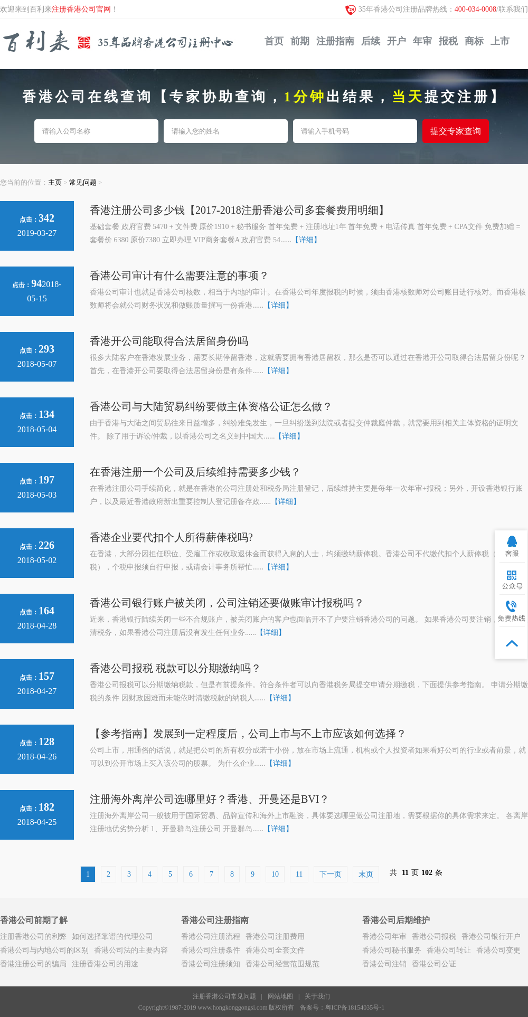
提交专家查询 (455, 131)
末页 (366, 874)
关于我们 (317, 996)
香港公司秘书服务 (391, 950)
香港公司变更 (498, 950)
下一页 (330, 874)
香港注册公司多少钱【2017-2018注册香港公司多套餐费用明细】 (239, 210)
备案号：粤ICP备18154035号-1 (342, 1007)
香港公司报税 (434, 936)
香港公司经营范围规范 (282, 964)
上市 (500, 41)
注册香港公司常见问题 (224, 996)
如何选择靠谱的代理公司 (112, 936)
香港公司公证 (434, 964)
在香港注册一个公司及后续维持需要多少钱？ (195, 472)
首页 (274, 41)
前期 (299, 41)
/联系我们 (512, 9)
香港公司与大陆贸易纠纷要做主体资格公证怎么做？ (211, 406)
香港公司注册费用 (275, 936)
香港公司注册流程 (210, 936)
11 (299, 874)
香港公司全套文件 (275, 950)
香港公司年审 (384, 936)
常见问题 (83, 182)
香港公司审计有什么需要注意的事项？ (179, 275)
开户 (396, 41)
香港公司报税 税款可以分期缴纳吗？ (175, 668)
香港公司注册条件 (210, 950)
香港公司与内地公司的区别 (44, 950)
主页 (55, 182)
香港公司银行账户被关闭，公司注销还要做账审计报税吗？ (227, 603)
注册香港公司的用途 (105, 964)
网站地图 (280, 996)
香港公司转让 (449, 950)
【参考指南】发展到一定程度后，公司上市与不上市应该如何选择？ (248, 733)
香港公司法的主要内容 (131, 950)
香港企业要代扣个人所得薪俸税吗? (171, 537)
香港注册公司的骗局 (33, 964)
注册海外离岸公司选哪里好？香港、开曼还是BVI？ (209, 799)
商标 (474, 41)
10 (275, 874)
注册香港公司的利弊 (33, 936)
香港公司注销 (384, 964)
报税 (448, 41)
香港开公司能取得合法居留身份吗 (169, 341)
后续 (370, 41)
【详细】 (306, 240)
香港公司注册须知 (210, 964)
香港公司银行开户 (491, 936)
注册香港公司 (119, 44)
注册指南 (335, 41)
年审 (422, 41)
